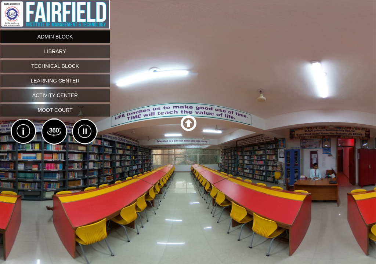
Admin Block (55, 37)
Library (55, 51)
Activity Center (55, 95)
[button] (188, 123)
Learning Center (54, 81)
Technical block (55, 66)
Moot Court (54, 110)
